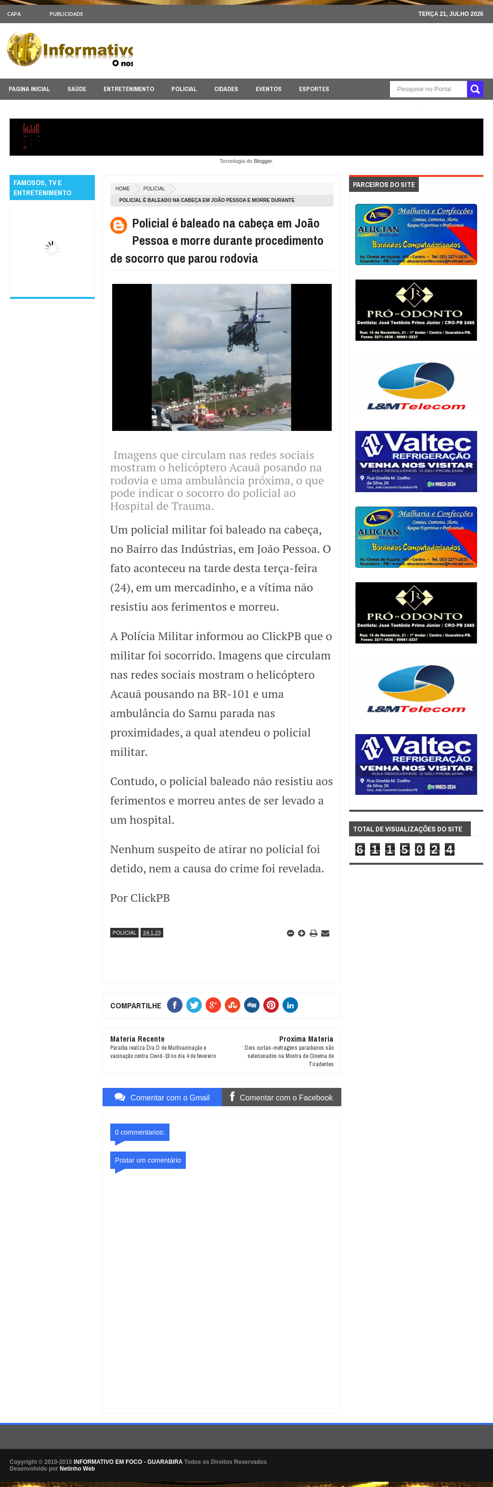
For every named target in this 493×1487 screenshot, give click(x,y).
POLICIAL (184, 89)
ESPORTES (314, 89)
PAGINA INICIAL (29, 89)
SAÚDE (76, 89)
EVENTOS (269, 89)
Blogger (263, 161)
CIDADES (226, 89)
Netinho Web (77, 1468)
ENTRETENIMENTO (129, 89)
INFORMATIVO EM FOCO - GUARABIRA (128, 1462)
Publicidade (66, 13)
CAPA (14, 13)
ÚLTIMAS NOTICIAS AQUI (381, 108)
